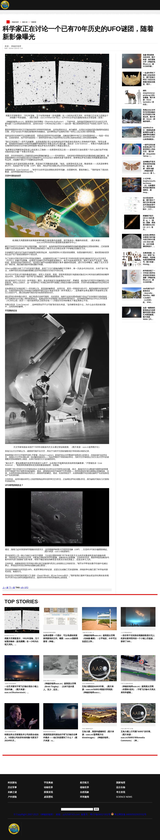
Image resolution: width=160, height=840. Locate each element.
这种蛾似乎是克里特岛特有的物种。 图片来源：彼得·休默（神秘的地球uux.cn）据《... (149, 167)
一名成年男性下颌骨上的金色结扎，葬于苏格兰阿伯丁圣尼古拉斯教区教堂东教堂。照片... (149, 78)
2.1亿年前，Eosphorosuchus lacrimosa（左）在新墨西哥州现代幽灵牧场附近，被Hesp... (150, 185)
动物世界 (62, 14)
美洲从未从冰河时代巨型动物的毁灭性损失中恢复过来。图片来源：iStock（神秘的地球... (149, 115)
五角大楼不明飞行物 (127, 728)
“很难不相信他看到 (10, 683)
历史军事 (52, 14)
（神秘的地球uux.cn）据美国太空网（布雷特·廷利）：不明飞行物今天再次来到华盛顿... (138, 689)
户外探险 (132, 14)
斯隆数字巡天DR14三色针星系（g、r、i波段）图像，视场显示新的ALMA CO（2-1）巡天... (149, 223)
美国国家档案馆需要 (49, 632)
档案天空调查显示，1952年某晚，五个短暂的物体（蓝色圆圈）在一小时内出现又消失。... (21, 641)
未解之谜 (92, 14)
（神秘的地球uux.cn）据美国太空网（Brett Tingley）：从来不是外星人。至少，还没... (59, 686)
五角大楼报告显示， (88, 728)
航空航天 (32, 14)
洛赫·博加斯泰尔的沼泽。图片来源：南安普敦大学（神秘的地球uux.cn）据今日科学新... (149, 60)
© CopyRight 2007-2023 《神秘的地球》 (34, 814)
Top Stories (21, 601)
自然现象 (112, 14)
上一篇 (5, 587)
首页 (4, 14)
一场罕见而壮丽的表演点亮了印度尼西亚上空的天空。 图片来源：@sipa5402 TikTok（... (149, 150)
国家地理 (42, 14)
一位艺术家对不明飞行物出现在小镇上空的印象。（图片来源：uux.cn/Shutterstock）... (21, 689)
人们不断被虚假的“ (127, 632)
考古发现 (122, 14)
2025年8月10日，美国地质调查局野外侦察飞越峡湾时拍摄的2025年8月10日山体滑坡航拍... (149, 133)
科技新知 (12, 14)
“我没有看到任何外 (10, 731)
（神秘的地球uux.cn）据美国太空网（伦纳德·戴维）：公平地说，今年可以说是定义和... (99, 638)
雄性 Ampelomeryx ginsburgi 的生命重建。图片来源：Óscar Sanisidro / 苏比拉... (149, 97)
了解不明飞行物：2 (88, 632)
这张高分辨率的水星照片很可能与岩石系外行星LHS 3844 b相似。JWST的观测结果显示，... (149, 241)
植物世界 (72, 14)
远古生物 (82, 14)
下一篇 (12, 587)
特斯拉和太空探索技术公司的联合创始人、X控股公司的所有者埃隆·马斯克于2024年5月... (21, 737)
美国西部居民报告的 (49, 731)
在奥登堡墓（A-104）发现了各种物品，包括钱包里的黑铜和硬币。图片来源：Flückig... (149, 258)
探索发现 (102, 14)
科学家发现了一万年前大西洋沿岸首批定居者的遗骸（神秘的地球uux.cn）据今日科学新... (149, 276)
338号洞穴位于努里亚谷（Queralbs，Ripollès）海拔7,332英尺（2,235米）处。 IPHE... (149, 295)
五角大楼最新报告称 (88, 683)
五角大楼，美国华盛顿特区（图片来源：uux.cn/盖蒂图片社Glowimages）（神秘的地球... (98, 734)
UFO (26, 587)
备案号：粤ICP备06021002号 (95, 814)
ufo (22, 587)
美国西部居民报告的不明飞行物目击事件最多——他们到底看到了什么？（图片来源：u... (60, 737)
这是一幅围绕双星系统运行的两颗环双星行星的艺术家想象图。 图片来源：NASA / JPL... (149, 313)
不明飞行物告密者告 (127, 683)
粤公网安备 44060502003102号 (130, 814)
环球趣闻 (152, 14)
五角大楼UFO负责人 (49, 680)
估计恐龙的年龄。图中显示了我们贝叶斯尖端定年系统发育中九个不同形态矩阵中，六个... (149, 203)
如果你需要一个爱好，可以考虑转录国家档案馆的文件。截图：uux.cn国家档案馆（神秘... (60, 638)
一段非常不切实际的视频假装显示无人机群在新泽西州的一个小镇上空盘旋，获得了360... (138, 638)
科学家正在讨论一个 (10, 635)
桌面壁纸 (142, 14)
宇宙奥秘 (22, 14)
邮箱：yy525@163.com (68, 814)
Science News (9, 24)
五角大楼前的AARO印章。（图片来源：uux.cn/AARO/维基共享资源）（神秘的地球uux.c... (98, 689)
